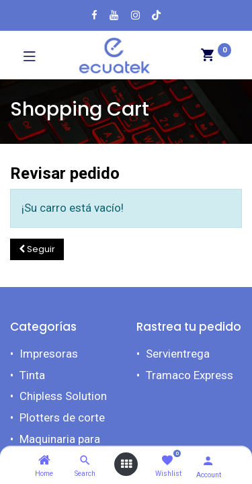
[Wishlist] (167, 460)
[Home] (44, 460)
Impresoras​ (48, 353)
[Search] (85, 460)
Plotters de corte (62, 417)
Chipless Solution (63, 396)
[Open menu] (126, 464)
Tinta (32, 375)
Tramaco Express (189, 375)
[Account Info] (208, 461)
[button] (37, 249)
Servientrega (178, 353)
